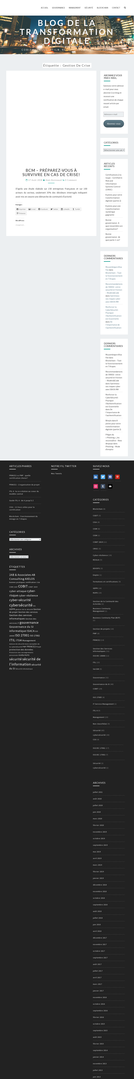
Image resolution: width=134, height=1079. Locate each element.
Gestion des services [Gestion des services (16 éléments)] (28, 612)
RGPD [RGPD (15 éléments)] (27, 655)
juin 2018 (97, 924)
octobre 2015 (99, 1024)
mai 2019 (97, 852)
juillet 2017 (98, 971)
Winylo (109, 420)
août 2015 (97, 1037)
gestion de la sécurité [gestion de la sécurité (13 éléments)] (24, 609)
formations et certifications (105, 581)
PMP (95, 633)
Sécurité (89, 7)
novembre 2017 (100, 944)
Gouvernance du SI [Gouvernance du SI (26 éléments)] (21, 626)
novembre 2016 (100, 997)
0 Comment (71, 180)
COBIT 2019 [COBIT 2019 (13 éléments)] (32, 587)
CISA (95, 522)
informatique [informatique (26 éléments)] (17, 631)
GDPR (95, 588)
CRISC (95, 548)
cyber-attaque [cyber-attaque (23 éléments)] (17, 591)
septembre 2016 (100, 1010)
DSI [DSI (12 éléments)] (34, 606)
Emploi (96, 575)
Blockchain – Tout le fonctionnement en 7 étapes (114, 275)
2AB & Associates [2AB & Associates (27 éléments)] (20, 575)
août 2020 (97, 799)
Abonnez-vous (114, 123)
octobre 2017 (99, 951)
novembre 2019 (100, 832)
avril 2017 (97, 977)
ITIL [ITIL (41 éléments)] (12, 640)
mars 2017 (97, 984)
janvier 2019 (98, 878)
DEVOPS (96, 568)
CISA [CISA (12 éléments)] (38, 582)
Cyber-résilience (100, 555)
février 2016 (98, 1017)
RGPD (95, 593)
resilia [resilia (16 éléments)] (21, 655)
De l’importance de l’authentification (113, 324)
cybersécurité (99, 735)
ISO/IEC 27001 (99, 748)
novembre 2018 (100, 891)
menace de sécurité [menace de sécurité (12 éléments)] (16, 644)
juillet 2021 (98, 792)
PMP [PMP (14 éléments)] (24, 647)
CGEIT (95, 515)
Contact (116, 7)
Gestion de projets (101, 629)
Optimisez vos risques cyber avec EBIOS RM (113, 298)
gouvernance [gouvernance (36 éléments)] (29, 622)
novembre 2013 (100, 1063)
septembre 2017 (100, 957)
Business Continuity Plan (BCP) (106, 618)
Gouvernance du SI (101, 684)
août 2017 (97, 964)
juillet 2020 (98, 805)
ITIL (94, 662)
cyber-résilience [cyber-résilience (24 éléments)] (28, 595)
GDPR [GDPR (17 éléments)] (12, 609)
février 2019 (98, 871)
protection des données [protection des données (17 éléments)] (21, 649)
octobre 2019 (99, 838)
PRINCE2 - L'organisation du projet (24, 484)
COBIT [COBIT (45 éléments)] (23, 586)
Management (75, 7)
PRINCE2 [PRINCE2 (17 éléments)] (31, 646)
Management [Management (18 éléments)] (29, 640)
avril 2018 (97, 931)
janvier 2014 (98, 1057)
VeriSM (96, 669)
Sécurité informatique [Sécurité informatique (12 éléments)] (24, 669)
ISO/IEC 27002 (99, 755)
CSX (94, 739)
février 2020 (98, 825)
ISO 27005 (97, 697)
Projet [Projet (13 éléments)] (38, 647)
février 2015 (98, 1044)
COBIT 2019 (98, 542)
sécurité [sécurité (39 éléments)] (15, 659)
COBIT (95, 689)
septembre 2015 (100, 1030)
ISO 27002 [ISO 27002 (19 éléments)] (35, 635)
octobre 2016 (99, 1004)
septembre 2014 (100, 1050)
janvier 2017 (98, 991)
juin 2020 (97, 812)
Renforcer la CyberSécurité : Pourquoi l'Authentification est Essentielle (113, 313)
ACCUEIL (44, 7)
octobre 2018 (99, 898)
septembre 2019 (100, 845)
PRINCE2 (96, 640)
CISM (95, 529)
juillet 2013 (98, 1070)
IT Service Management (103, 704)
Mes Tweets (56, 473)
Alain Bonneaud (53, 180)
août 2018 (97, 911)
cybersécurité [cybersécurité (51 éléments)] (21, 605)
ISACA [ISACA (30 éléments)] (31, 631)
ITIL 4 (95, 710)
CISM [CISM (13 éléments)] (11, 587)
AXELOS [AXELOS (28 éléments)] (30, 579)
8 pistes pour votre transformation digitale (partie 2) (114, 197)
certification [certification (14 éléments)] (31, 582)
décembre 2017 (100, 938)
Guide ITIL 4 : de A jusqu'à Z (21, 500)
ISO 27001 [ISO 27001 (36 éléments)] (22, 635)
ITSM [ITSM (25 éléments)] (19, 640)
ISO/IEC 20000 (99, 656)
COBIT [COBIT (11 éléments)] (16, 587)
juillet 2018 (98, 918)
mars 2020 (97, 818)
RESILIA (96, 560)
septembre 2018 (100, 904)
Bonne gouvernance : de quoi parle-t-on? (113, 237)
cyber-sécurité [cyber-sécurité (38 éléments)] (20, 600)
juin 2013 (97, 1077)
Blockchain (102, 7)
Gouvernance (58, 7)
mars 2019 (97, 865)
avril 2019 (97, 858)
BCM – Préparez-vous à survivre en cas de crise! (51, 172)
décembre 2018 (100, 885)
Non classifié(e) (100, 724)
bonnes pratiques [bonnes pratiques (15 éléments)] (17, 582)
